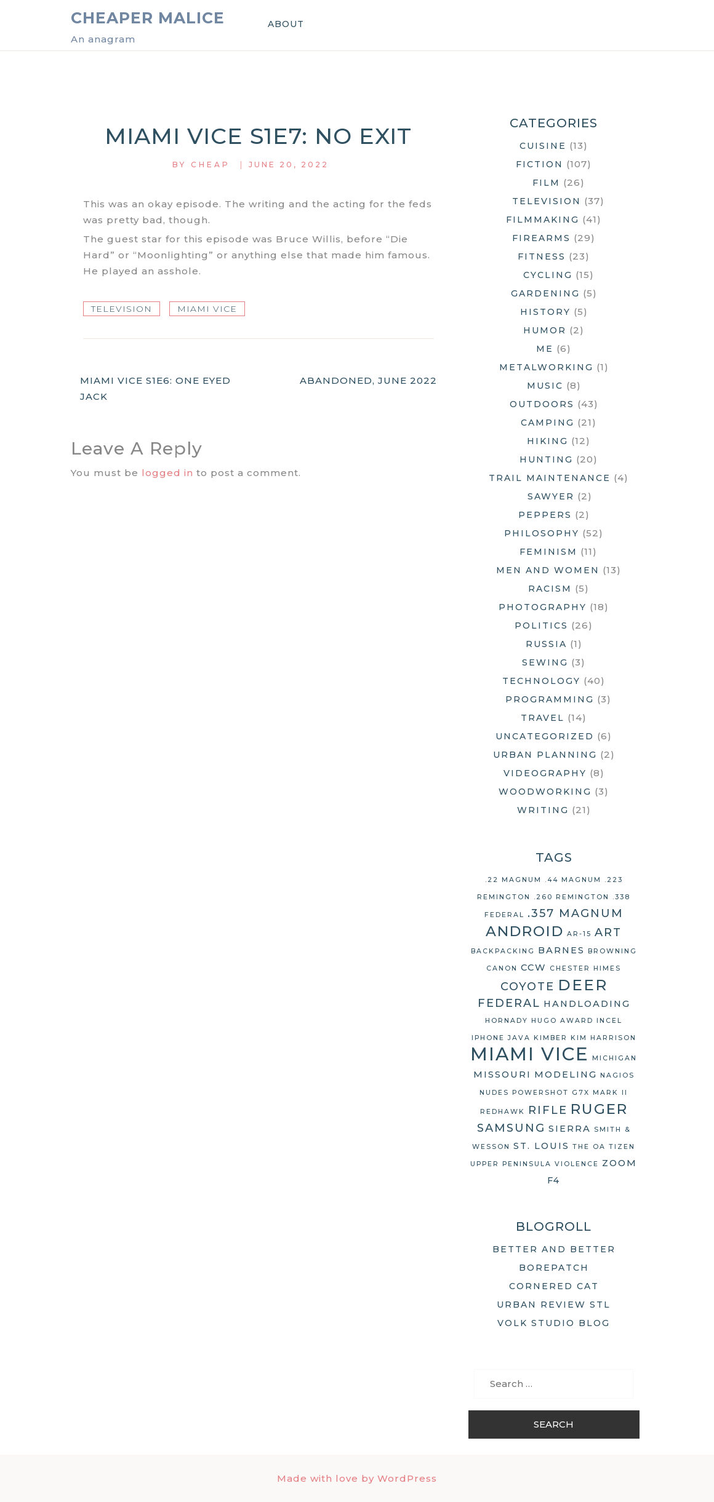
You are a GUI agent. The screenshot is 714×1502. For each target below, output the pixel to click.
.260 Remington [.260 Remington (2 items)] (571, 897)
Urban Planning (545, 754)
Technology (541, 680)
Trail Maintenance (550, 477)
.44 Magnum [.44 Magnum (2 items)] (573, 880)
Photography (543, 607)
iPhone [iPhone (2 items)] (488, 1038)
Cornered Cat (554, 1286)
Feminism (548, 551)
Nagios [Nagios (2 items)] (617, 1075)
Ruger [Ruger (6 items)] (599, 1109)
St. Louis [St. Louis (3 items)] (541, 1145)
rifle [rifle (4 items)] (548, 1110)
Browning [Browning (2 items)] (612, 951)
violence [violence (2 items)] (577, 1164)
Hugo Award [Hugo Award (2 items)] (562, 1021)
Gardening (545, 293)
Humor (544, 330)
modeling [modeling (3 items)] (565, 1074)
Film (546, 182)
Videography (545, 773)
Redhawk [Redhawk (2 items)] (502, 1112)
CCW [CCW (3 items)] (534, 967)
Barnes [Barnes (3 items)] (561, 950)
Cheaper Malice (148, 18)
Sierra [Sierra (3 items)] (569, 1128)
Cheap (210, 164)
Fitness (542, 256)
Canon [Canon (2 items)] (502, 968)
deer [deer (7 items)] (583, 985)
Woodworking (545, 791)
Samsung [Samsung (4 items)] (511, 1128)
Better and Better (554, 1249)
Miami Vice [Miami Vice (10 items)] (529, 1054)
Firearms (541, 238)
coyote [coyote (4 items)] (527, 986)
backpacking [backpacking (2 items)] (503, 951)
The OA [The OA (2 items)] (589, 1147)
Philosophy (541, 533)
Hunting (546, 459)
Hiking (547, 441)
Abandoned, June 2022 (368, 380)
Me (544, 348)
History (545, 311)
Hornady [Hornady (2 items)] (506, 1021)
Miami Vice (207, 308)
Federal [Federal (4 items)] (509, 1003)
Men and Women (548, 570)
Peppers (545, 514)
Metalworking (546, 367)
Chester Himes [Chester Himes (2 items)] (585, 968)
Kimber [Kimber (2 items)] (551, 1038)
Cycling (547, 274)
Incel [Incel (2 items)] (609, 1021)
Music (545, 385)
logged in (167, 473)
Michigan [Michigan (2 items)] (614, 1058)
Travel (542, 717)
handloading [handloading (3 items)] (587, 1003)
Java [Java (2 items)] (519, 1038)
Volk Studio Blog (553, 1323)
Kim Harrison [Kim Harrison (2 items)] (603, 1038)
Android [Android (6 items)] (525, 931)
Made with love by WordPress (357, 1478)
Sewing (545, 662)
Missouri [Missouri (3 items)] (502, 1074)
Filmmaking (542, 219)
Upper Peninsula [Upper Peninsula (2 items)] (511, 1164)
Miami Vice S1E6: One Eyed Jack (155, 388)
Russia (546, 644)
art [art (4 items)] (608, 932)
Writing (543, 810)
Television (121, 308)
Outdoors (542, 404)
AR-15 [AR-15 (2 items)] (579, 934)
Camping (547, 422)
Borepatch (554, 1267)
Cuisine (542, 145)
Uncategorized (544, 736)
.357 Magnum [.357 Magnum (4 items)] (575, 913)
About (286, 24)
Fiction (539, 164)
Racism (550, 588)
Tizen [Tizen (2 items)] (622, 1147)
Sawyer (550, 496)
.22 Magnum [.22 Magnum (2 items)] (513, 880)
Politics (541, 625)
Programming (549, 699)
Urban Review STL (554, 1304)
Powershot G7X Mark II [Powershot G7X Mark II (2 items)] (570, 1093)
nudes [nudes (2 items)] (494, 1093)
